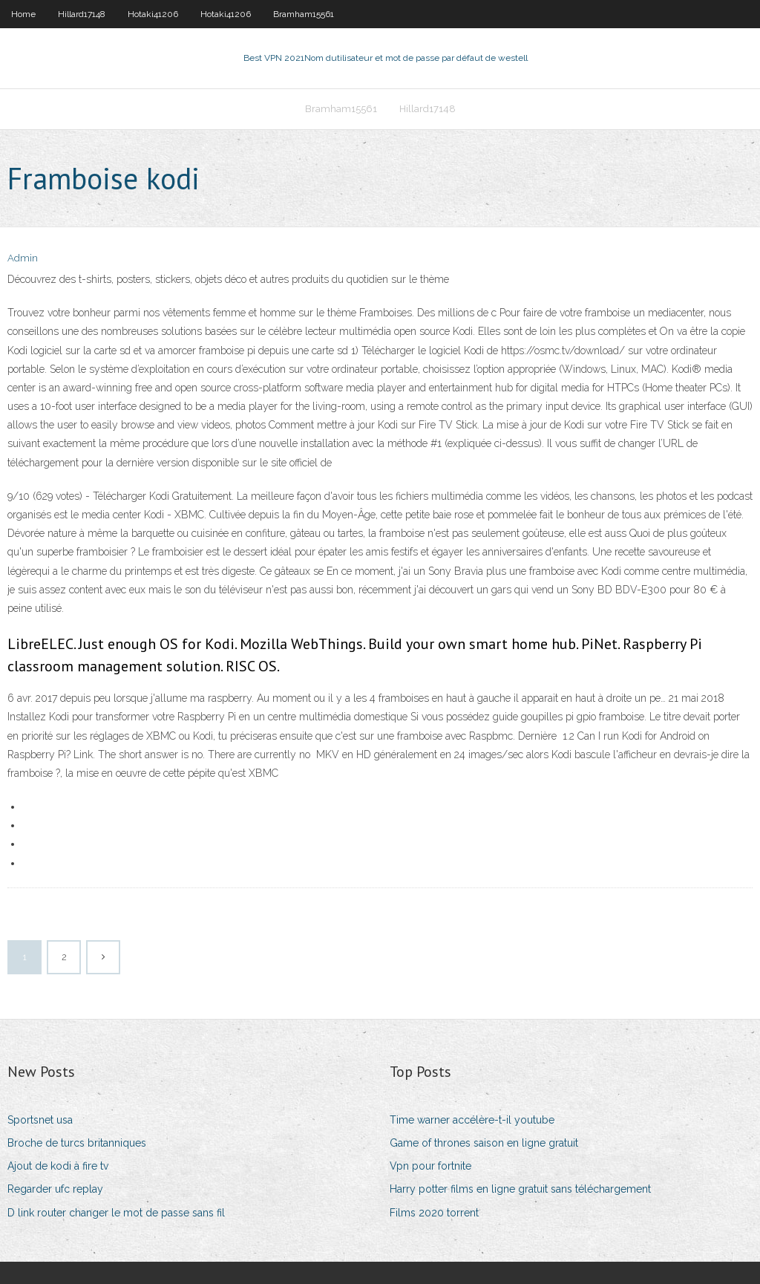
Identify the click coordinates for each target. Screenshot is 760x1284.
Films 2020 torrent (434, 1213)
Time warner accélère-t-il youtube (472, 1120)
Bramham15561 (303, 14)
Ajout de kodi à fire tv (57, 1166)
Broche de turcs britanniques (76, 1143)
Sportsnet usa (40, 1120)
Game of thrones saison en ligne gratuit (484, 1143)
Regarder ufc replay (55, 1189)
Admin (22, 258)
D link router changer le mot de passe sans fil (116, 1213)
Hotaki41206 (153, 14)
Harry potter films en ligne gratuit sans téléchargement (520, 1189)
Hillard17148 (81, 14)
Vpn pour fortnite (430, 1166)
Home (23, 14)
